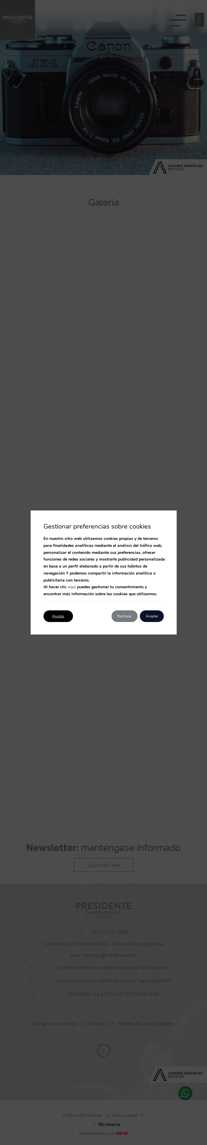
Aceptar (152, 616)
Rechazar (124, 616)
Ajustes (58, 616)
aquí (72, 587)
